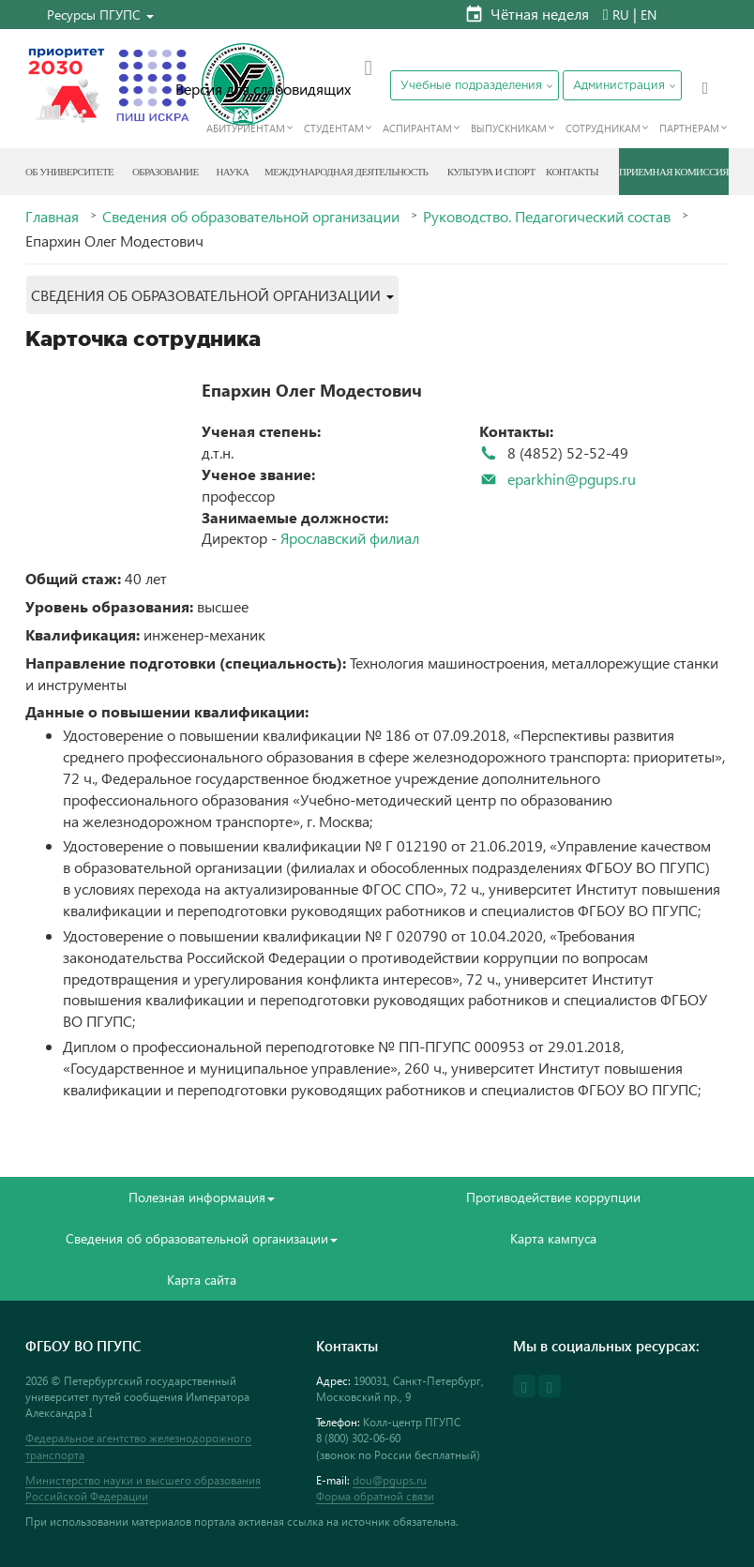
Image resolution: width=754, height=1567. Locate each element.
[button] (100, 14)
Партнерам (689, 128)
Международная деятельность (346, 171)
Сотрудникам (603, 128)
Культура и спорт (491, 171)
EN (648, 14)
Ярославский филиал (349, 538)
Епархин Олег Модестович (312, 389)
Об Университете (69, 171)
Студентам (334, 128)
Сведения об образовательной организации (251, 216)
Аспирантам (417, 128)
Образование (165, 171)
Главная (52, 216)
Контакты (572, 171)
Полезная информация (201, 1197)
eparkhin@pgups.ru (571, 479)
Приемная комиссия (674, 171)
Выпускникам (509, 128)
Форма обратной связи (375, 1496)
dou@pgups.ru (390, 1480)
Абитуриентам (245, 128)
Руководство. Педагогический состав (547, 216)
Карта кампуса (553, 1238)
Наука (232, 171)
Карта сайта (201, 1279)
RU (620, 14)
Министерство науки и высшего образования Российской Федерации (143, 1488)
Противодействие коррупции (553, 1197)
